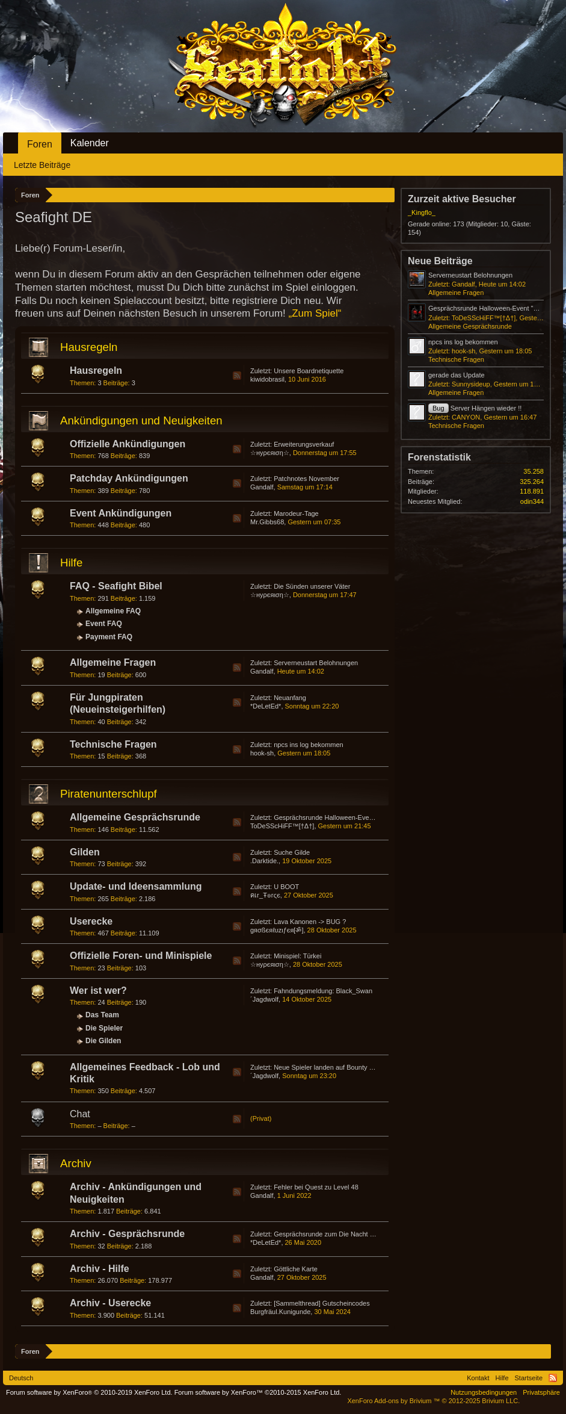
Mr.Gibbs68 (267, 522)
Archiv (75, 1163)
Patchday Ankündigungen (129, 478)
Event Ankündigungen (120, 513)
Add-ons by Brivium (433, 1400)
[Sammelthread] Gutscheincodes (322, 1303)
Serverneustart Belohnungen (316, 662)
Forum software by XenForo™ (258, 1392)
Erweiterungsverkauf (304, 444)
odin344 (532, 501)
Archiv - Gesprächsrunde (127, 1234)
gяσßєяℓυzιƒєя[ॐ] (276, 930)
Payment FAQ (108, 637)
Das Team (102, 1015)
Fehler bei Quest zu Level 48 (316, 1187)
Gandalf (262, 487)
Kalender (89, 143)
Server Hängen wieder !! (474, 408)
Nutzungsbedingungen (484, 1392)
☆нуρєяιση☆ (269, 452)
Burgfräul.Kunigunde (280, 1311)
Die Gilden (103, 1041)
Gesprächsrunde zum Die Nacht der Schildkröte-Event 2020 (361, 1234)
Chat (80, 1114)
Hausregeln (88, 347)
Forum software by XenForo (89, 1392)
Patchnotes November (306, 478)
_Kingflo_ (421, 212)
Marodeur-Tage (296, 513)
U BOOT (286, 886)
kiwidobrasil (267, 379)
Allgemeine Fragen (113, 662)
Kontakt (478, 1377)
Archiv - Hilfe (99, 1269)
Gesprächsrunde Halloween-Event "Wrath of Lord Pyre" (355, 817)
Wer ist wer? (98, 990)
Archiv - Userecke (110, 1303)
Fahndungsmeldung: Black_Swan (323, 990)
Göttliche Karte (296, 1269)
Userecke (91, 921)
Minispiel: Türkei (297, 956)
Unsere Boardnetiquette (308, 370)
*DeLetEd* (265, 706)
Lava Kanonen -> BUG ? (310, 921)
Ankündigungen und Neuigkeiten (141, 420)
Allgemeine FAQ (113, 611)
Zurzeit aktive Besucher (462, 199)
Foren (39, 144)
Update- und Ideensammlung (136, 886)
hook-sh (262, 753)
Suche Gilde (292, 852)
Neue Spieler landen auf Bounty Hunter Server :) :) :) (351, 1067)
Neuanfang (290, 697)
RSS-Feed (237, 375)
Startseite (529, 1377)
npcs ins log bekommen (308, 744)
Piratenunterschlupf (108, 793)
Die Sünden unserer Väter (312, 586)
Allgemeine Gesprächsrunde (135, 817)
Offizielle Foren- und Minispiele (141, 955)
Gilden (85, 852)
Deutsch (21, 1377)
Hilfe (71, 562)
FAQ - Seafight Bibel (116, 586)
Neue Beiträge (440, 261)
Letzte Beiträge (42, 165)
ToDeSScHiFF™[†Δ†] (282, 825)
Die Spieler (104, 1028)
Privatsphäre (541, 1392)
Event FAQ (103, 623)
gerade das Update (456, 375)
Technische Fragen (113, 744)
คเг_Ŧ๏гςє (265, 895)
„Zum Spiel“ (315, 313)
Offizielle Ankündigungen (127, 444)
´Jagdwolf (264, 999)
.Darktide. (264, 860)
